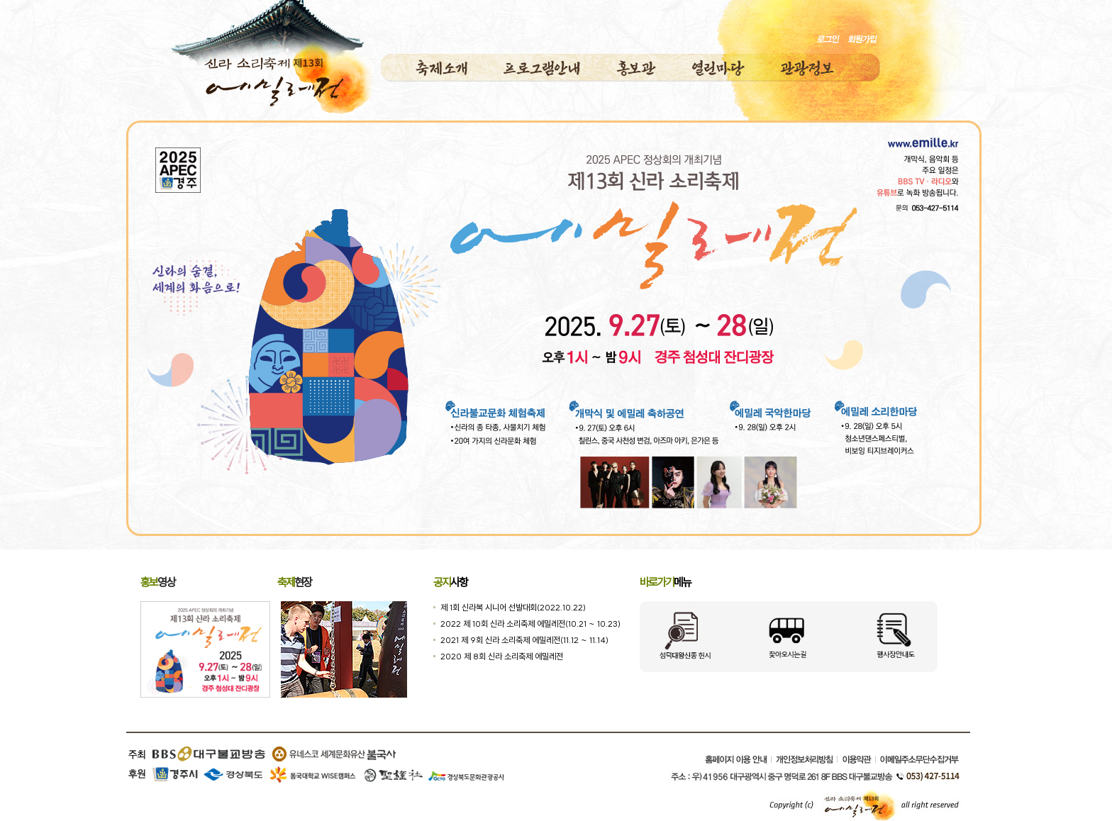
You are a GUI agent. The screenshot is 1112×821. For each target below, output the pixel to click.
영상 (157, 582)
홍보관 (636, 68)
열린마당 (718, 68)
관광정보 (807, 68)
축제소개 (442, 68)
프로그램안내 (542, 68)
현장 (294, 582)
